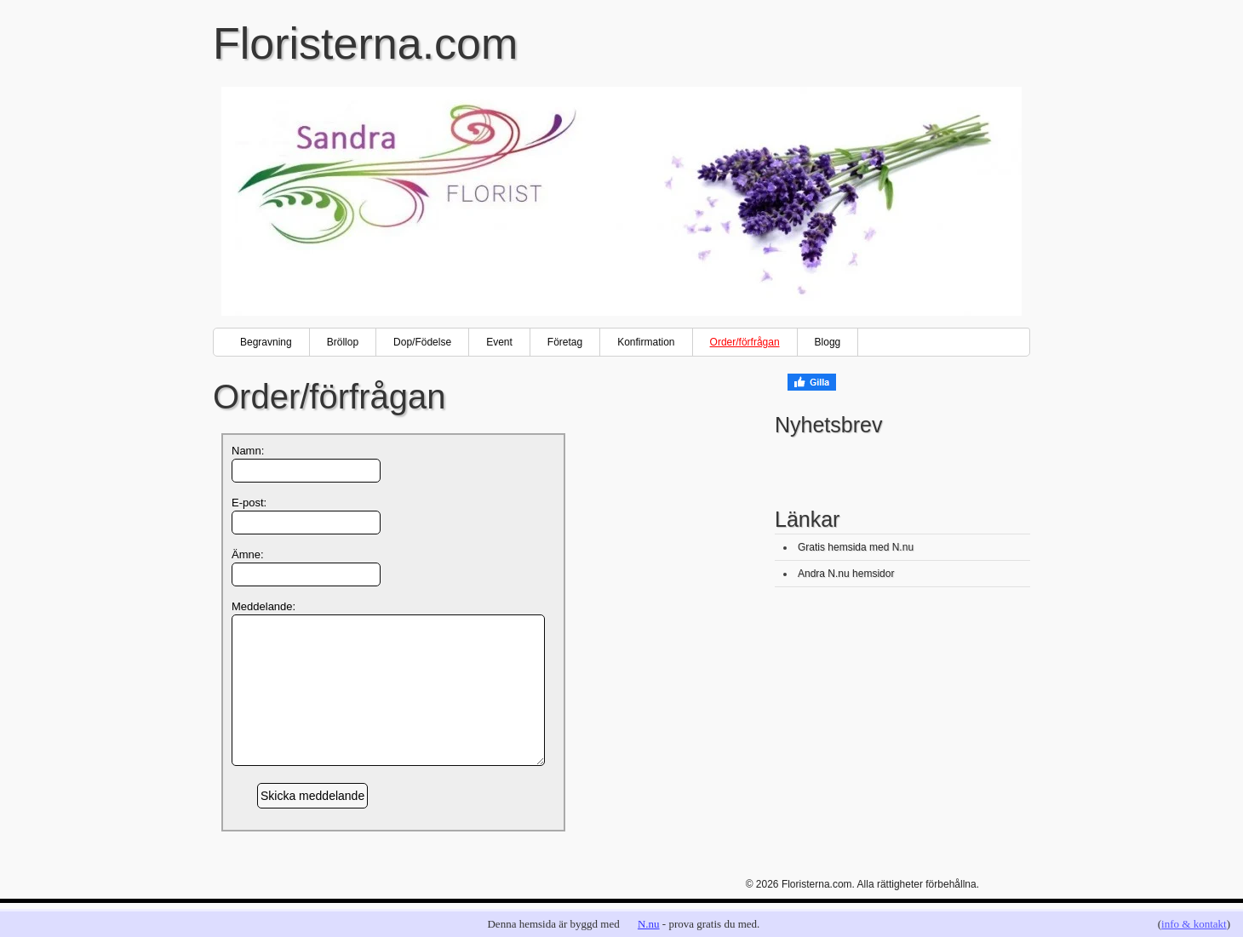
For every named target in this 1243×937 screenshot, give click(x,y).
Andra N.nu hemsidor (846, 574)
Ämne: (248, 554)
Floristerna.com (365, 43)
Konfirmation (645, 342)
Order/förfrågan (745, 342)
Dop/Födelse (422, 342)
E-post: (249, 502)
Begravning (266, 342)
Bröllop (342, 342)
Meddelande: (263, 606)
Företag (564, 342)
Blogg (828, 342)
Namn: (248, 450)
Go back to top (1006, 903)
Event (499, 342)
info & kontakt (1194, 923)
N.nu (649, 923)
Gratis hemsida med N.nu (856, 547)
